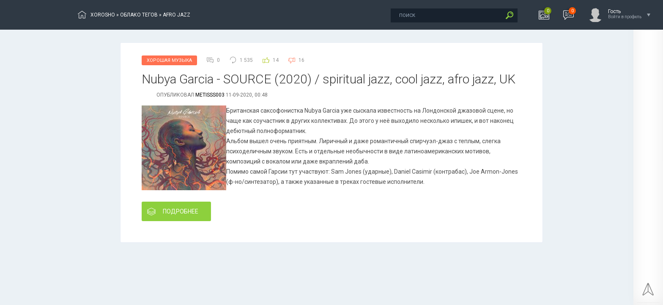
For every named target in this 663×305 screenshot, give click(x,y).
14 (276, 60)
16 (301, 60)
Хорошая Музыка (169, 60)
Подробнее (172, 211)
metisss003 (210, 95)
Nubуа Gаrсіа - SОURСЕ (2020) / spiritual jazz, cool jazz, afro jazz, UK (328, 79)
